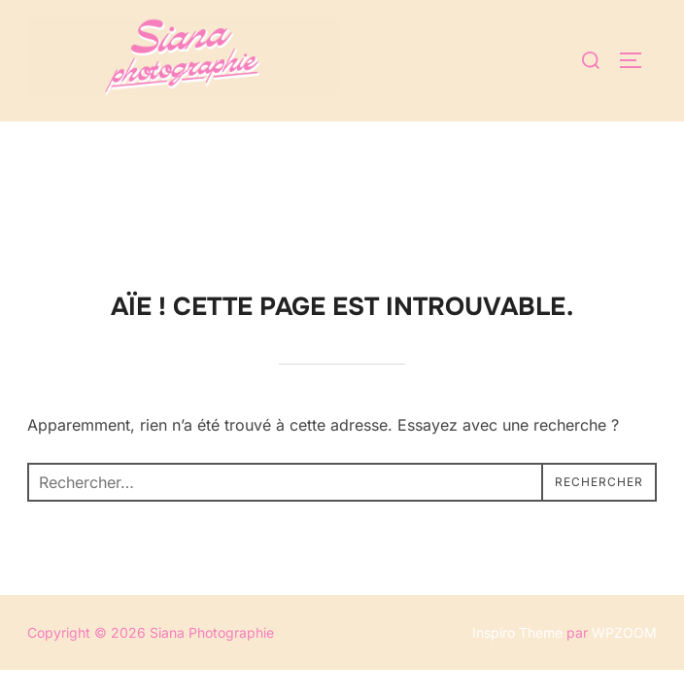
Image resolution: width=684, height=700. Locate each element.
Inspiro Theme (517, 511)
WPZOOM (624, 511)
